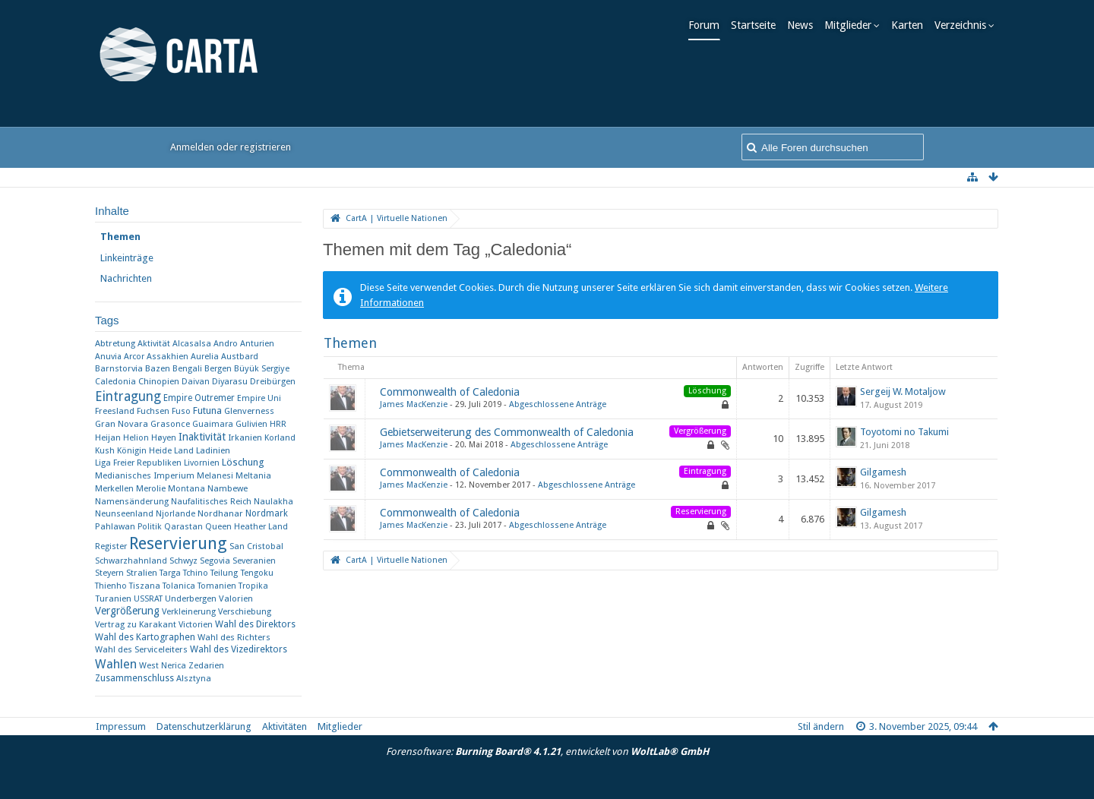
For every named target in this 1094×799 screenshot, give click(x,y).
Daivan (196, 382)
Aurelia (205, 357)
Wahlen (116, 664)
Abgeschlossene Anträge (557, 404)
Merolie (151, 488)
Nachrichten (126, 278)
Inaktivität (202, 437)
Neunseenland (124, 514)
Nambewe (227, 488)
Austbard (239, 357)
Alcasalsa (191, 344)
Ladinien (213, 450)
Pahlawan (115, 527)
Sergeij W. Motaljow (903, 391)
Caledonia (115, 382)
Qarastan (183, 527)
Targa (170, 573)
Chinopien (158, 381)
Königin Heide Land (155, 451)
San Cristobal (256, 546)
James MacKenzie (413, 404)
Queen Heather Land (246, 527)
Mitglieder (852, 25)
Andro (225, 344)
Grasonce (170, 423)
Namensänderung (132, 501)
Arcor (134, 357)
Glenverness (249, 411)
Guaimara (212, 424)
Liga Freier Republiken (138, 463)
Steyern (109, 573)
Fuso (181, 411)
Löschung (243, 462)
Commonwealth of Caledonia (450, 392)
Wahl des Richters (234, 637)
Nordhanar (220, 513)
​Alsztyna (193, 678)
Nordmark (266, 513)
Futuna (207, 410)
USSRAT (148, 599)
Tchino (195, 573)
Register (111, 546)
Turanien (113, 598)
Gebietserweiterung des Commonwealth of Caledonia (507, 432)
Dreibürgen (273, 381)
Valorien (236, 598)
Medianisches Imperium (144, 475)
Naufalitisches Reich (211, 502)
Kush (105, 451)
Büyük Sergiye (261, 368)
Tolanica (179, 586)
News (804, 25)
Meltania (253, 475)
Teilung (224, 573)
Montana (186, 489)
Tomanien (217, 586)
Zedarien (206, 666)
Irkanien (245, 437)
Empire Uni (259, 398)
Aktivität (154, 344)
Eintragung (128, 396)
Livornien (202, 463)
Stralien (141, 572)
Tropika (253, 586)
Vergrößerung (127, 611)
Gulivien (251, 424)
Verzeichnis (965, 25)
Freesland (114, 411)
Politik (150, 527)
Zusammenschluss (134, 678)
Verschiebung (244, 611)
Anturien (257, 343)
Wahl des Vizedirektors (238, 649)
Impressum (121, 726)
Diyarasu (230, 382)
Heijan (108, 437)
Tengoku (257, 572)
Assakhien (167, 357)
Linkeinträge (126, 258)
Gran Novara (121, 423)
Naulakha (273, 501)
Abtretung (115, 343)
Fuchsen (153, 411)
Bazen (157, 368)
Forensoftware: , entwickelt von (547, 751)
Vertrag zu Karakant (135, 624)
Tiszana (144, 586)
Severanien (254, 561)
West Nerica (162, 666)
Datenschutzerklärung (204, 726)
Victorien (196, 625)
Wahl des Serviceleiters (141, 649)
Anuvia (108, 357)
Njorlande (175, 514)
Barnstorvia (119, 368)
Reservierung (178, 543)
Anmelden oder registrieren (230, 147)
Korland (280, 438)
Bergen (218, 369)
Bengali (187, 369)
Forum (708, 25)
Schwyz (183, 561)
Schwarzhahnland (131, 561)
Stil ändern (821, 726)
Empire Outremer (199, 398)
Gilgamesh (883, 472)
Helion (136, 438)
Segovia (215, 561)
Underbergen (191, 599)
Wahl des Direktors (255, 624)
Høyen (163, 438)
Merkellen (114, 488)
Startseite (757, 25)
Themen (120, 236)
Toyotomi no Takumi (904, 431)
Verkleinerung (189, 611)
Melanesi (215, 476)
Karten (912, 25)
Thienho (111, 586)
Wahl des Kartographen (145, 637)
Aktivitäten (284, 726)
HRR (278, 424)
